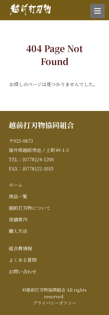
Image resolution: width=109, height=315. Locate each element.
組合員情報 (20, 248)
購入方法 (18, 231)
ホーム (16, 184)
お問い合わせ (23, 271)
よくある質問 (23, 260)
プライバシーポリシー (54, 303)
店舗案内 (18, 219)
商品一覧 (18, 196)
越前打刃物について (30, 208)
